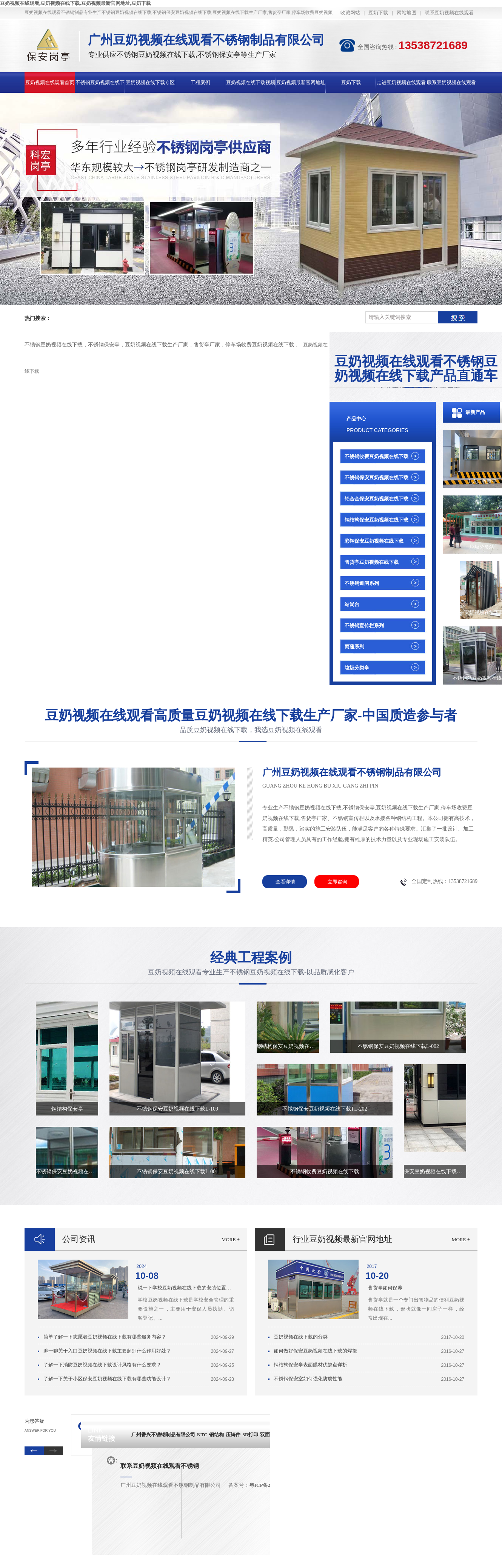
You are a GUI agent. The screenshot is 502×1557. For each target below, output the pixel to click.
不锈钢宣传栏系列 (364, 625)
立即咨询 (330, 880)
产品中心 (356, 419)
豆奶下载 (378, 12)
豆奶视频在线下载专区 (150, 82)
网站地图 (406, 12)
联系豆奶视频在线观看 (449, 12)
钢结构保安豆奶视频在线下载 (376, 520)
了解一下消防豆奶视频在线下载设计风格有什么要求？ (102, 1365)
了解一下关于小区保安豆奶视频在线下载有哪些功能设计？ (107, 1379)
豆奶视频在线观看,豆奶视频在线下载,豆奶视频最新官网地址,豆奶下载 (75, 3)
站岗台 (352, 604)
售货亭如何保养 (385, 1288)
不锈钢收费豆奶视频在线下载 (376, 456)
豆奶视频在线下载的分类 (301, 1337)
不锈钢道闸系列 (362, 583)
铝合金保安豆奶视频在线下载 (376, 499)
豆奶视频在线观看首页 (49, 82)
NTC (202, 1434)
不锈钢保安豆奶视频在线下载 (376, 477)
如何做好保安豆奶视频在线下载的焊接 (315, 1351)
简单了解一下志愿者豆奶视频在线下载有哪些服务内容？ (104, 1337)
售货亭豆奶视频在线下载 (372, 562)
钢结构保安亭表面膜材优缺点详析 (310, 1365)
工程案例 (200, 82)
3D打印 (250, 1434)
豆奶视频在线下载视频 (250, 82)
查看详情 (285, 882)
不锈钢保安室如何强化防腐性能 (308, 1379)
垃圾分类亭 (357, 668)
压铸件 (233, 1434)
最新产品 (475, 412)
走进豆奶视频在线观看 (401, 82)
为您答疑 (34, 1421)
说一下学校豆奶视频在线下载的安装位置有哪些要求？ (186, 1288)
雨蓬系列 (354, 646)
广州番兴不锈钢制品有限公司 (163, 1434)
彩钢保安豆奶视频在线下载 (374, 541)
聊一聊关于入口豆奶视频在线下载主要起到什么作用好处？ (107, 1351)
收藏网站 (350, 12)
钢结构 (216, 1434)
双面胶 (267, 1434)
